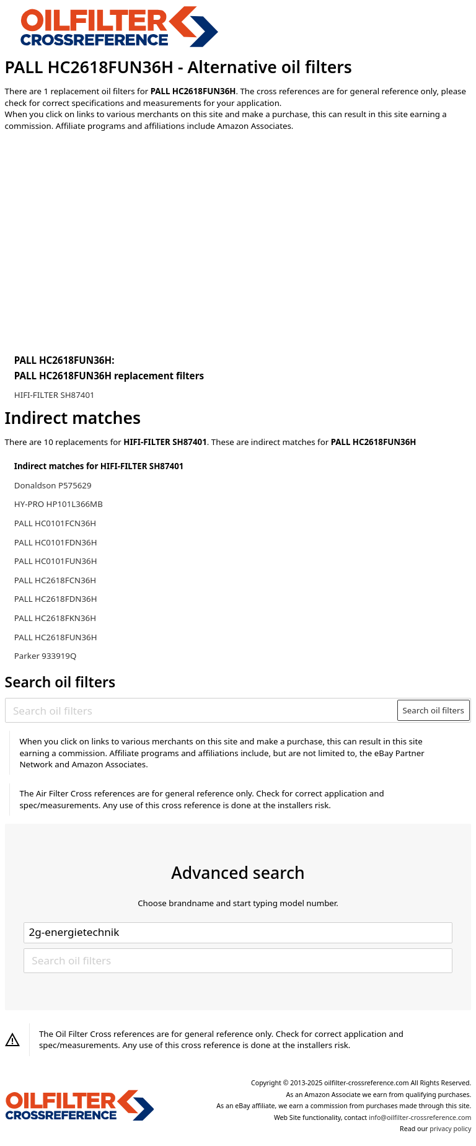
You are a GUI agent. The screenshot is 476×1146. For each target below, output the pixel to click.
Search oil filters (433, 710)
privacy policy (450, 1128)
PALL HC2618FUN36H (55, 637)
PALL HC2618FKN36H (55, 618)
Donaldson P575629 (53, 485)
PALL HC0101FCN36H (55, 523)
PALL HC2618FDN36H (55, 598)
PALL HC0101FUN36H (55, 560)
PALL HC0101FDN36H (55, 542)
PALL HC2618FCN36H (55, 580)
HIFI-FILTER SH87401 (54, 394)
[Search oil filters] (201, 710)
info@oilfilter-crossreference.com (420, 1117)
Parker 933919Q (45, 655)
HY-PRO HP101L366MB (58, 503)
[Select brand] (238, 932)
